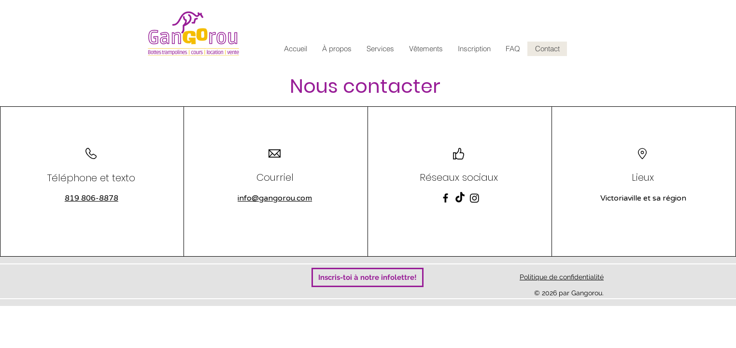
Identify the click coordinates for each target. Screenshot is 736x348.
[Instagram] (474, 198)
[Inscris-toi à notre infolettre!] (367, 277)
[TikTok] (460, 198)
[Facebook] (445, 198)
